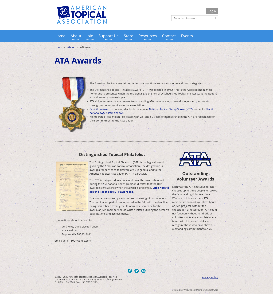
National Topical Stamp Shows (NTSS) (171, 109)
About (71, 47)
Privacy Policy (210, 277)
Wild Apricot (190, 290)
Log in (212, 11)
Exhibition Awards (100, 109)
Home (58, 47)
